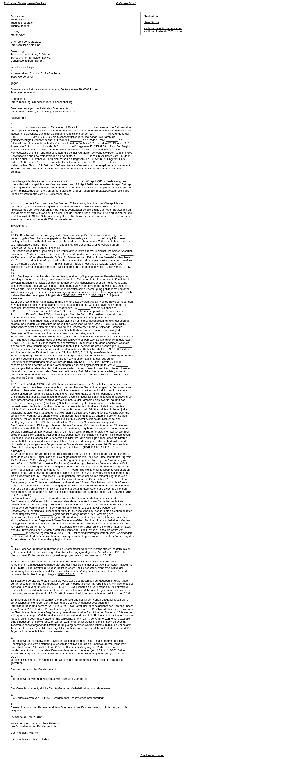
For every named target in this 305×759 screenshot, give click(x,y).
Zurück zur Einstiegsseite (19, 3)
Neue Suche (151, 22)
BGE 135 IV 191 (94, 447)
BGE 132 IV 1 (66, 574)
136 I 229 (97, 295)
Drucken (40, 3)
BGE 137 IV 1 (75, 361)
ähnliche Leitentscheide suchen (163, 28)
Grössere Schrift (126, 3)
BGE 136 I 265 (73, 295)
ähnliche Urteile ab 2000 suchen (163, 31)
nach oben (157, 755)
